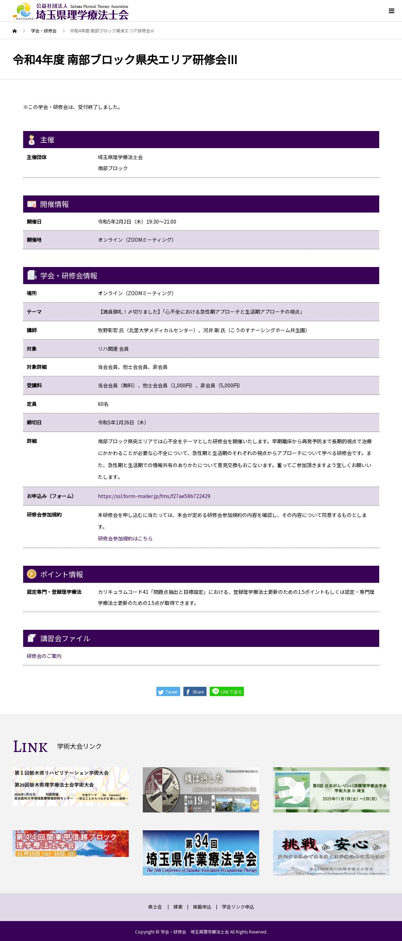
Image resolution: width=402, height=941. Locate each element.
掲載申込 (202, 906)
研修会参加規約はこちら (125, 538)
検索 (178, 906)
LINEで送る (227, 691)
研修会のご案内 (44, 655)
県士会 (155, 906)
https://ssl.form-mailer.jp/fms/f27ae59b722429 (154, 496)
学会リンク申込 (238, 906)
